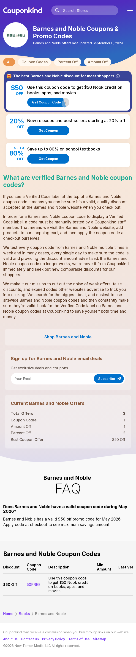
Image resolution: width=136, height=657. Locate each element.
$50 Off (10, 584)
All (9, 62)
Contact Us (30, 639)
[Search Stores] (90, 10)
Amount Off (98, 62)
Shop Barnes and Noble (68, 336)
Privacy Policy (53, 639)
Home (8, 614)
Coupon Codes (35, 62)
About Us (10, 639)
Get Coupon (48, 130)
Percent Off (68, 62)
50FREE (34, 584)
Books (24, 614)
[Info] (118, 76)
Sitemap (99, 639)
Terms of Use (79, 639)
